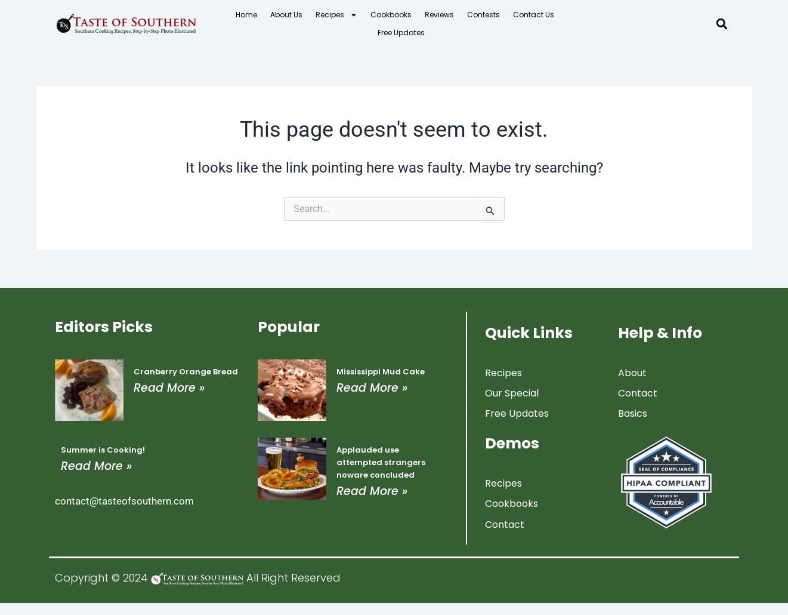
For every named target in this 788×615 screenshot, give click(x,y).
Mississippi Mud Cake (380, 371)
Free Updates (401, 32)
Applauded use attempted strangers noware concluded (380, 462)
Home (246, 15)
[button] (721, 24)
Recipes (336, 15)
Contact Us (533, 15)
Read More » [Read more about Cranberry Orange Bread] (169, 388)
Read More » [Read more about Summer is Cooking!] (96, 466)
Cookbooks (391, 15)
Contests (483, 15)
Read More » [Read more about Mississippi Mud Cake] (371, 388)
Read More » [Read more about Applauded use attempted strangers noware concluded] (371, 491)
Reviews (439, 15)
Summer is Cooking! (103, 450)
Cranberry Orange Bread (186, 371)
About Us (286, 15)
